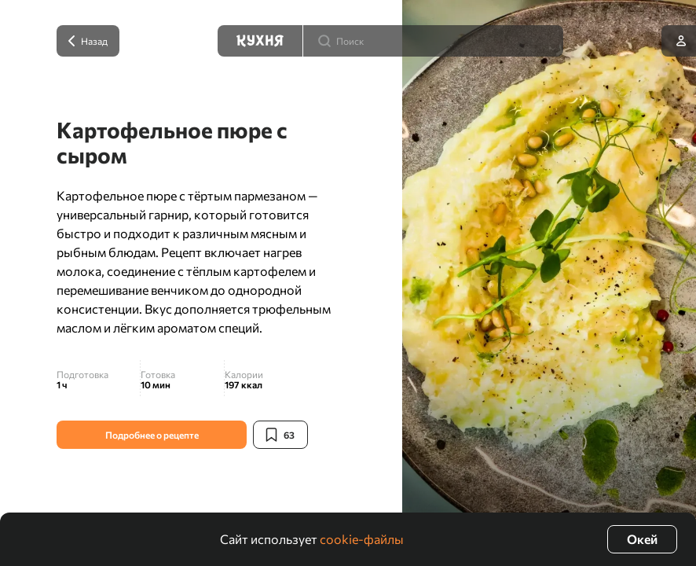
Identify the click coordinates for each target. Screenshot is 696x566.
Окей (642, 538)
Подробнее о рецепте (152, 434)
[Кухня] (260, 41)
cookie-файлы (362, 538)
